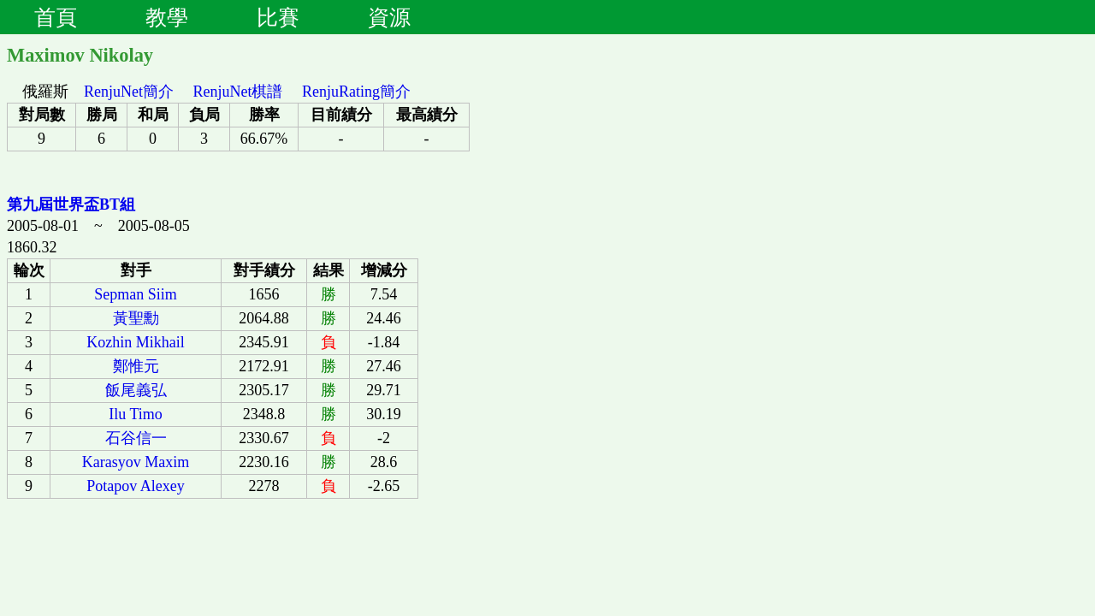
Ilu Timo (136, 414)
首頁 (55, 17)
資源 (389, 17)
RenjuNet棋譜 (238, 91)
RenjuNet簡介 (129, 91)
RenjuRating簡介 (356, 91)
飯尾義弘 (136, 390)
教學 (166, 17)
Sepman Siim (135, 294)
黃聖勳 (136, 318)
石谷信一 (136, 438)
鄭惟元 (136, 366)
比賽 (278, 17)
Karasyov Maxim (135, 462)
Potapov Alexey (135, 486)
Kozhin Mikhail (135, 342)
